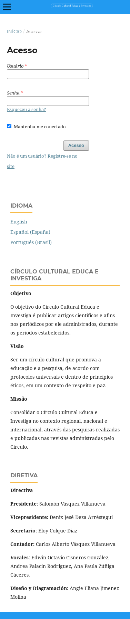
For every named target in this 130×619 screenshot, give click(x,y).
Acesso (76, 145)
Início (14, 31)
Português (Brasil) (31, 242)
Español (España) (30, 232)
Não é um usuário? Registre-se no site (42, 161)
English (18, 221)
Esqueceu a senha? (26, 109)
